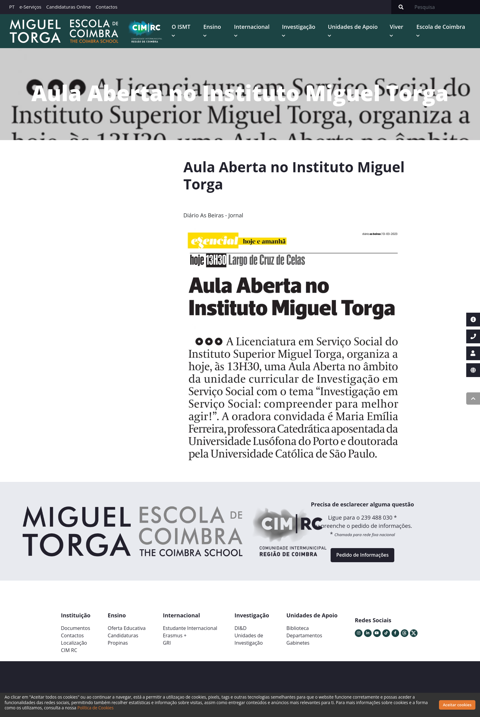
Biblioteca (298, 631)
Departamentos (304, 639)
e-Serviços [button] (31, 7)
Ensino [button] (215, 27)
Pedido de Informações (362, 557)
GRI (167, 646)
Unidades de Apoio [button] (355, 27)
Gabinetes (298, 646)
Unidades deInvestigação (248, 643)
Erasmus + (175, 639)
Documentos (75, 631)
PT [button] (12, 7)
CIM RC (69, 653)
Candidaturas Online (68, 7)
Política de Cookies (95, 708)
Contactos (106, 7)
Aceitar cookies (457, 704)
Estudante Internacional (190, 631)
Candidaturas (123, 639)
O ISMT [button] (184, 27)
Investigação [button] (301, 27)
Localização (74, 646)
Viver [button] (397, 27)
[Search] (445, 7)
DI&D (240, 631)
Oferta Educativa (127, 631)
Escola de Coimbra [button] (441, 27)
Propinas (118, 646)
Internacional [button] (254, 27)
